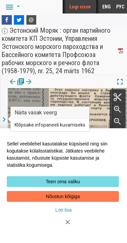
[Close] (64, 226)
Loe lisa (63, 210)
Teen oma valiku (63, 181)
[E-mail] (31, 20)
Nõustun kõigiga (63, 196)
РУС (120, 6)
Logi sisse (80, 6)
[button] (11, 6)
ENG (106, 6)
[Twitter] (19, 20)
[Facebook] (7, 20)
